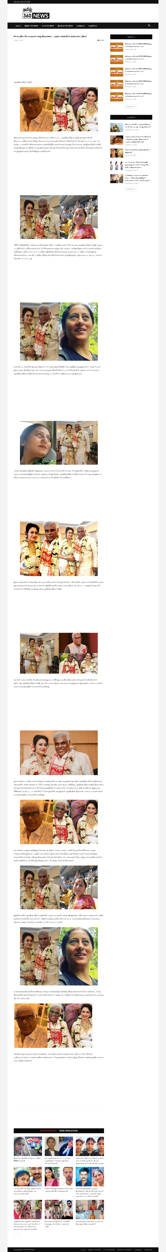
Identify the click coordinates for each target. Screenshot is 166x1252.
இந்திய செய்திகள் (31, 25)
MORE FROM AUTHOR (69, 1131)
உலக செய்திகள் (48, 25)
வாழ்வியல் (92, 25)
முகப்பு (18, 25)
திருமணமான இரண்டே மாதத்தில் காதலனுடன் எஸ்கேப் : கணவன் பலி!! (57, 1224)
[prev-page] (15, 1234)
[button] (149, 26)
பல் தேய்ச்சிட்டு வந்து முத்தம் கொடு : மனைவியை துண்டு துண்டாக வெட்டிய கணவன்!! (28, 1191)
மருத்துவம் (81, 25)
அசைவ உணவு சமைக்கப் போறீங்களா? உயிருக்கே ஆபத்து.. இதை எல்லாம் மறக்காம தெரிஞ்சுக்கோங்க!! (138, 139)
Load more (131, 107)
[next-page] (19, 1234)
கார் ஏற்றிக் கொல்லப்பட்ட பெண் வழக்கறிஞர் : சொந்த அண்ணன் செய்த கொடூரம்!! (57, 1160)
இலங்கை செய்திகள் (65, 25)
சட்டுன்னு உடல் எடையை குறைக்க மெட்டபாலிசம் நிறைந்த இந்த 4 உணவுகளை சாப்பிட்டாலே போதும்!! (137, 177)
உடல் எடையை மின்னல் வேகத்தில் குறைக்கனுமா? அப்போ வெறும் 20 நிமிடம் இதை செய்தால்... (136, 164)
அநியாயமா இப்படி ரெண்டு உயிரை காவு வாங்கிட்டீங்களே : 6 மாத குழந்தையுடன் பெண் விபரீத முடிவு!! (89, 1160)
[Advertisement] (59, 62)
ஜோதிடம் (131, 37)
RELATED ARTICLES (48, 1131)
